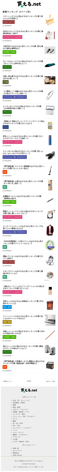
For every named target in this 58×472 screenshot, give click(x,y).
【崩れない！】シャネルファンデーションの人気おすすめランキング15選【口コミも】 (23, 287)
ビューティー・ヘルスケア (12, 37)
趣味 (4, 187)
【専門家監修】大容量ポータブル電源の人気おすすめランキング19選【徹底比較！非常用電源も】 (23, 362)
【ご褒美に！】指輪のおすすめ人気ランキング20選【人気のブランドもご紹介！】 (23, 92)
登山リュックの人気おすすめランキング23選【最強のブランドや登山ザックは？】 (23, 347)
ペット (5, 127)
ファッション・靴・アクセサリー (14, 97)
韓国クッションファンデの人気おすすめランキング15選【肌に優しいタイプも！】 (23, 212)
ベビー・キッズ (8, 22)
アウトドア (7, 67)
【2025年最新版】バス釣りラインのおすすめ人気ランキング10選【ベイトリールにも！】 (23, 242)
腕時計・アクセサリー (20, 435)
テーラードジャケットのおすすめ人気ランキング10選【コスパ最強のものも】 (23, 227)
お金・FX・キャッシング (21, 400)
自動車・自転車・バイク (21, 412)
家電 (4, 172)
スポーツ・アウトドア (20, 409)
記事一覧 (16, 448)
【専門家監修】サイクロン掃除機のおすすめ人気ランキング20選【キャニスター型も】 (23, 167)
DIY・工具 (16, 425)
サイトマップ (17, 451)
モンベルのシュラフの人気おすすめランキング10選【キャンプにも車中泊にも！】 (23, 62)
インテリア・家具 (19, 414)
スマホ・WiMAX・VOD (21, 441)
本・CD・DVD (18, 423)
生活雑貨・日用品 (9, 52)
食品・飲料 (7, 307)
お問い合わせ (17, 455)
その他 (5, 82)
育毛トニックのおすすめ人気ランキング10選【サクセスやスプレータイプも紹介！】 (23, 137)
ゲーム (15, 419)
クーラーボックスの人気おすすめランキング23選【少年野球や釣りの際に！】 (22, 107)
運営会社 (16, 453)
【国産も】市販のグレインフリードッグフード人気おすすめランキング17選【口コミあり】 (23, 122)
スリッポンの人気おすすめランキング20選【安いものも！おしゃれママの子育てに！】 (23, 152)
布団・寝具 (7, 322)
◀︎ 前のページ (7, 381)
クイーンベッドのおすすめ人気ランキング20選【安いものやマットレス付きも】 (23, 317)
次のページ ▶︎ (50, 381)
